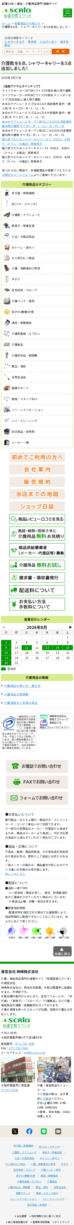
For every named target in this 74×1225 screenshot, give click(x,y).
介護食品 (52, 1181)
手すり (64, 1164)
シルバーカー (48, 42)
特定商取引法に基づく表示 (46, 1216)
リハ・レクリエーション (23, 1198)
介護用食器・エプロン (29, 1181)
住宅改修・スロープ (24, 1169)
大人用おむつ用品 (15, 1164)
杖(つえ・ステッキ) (49, 1146)
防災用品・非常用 (37, 1204)
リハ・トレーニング (53, 1198)
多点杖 (32, 42)
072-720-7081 (18, 1048)
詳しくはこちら (15, 874)
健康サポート (23, 1193)
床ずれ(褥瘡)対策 (25, 1175)
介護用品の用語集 (16, 694)
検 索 (60, 51)
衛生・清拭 (42, 1187)
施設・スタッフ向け (47, 1193)
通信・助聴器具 (49, 1175)
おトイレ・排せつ (50, 1158)
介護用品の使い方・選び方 (22, 685)
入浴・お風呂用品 (24, 1158)
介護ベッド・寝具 (51, 1169)
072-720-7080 (25, 1044)
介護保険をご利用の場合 (21, 702)
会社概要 (22, 1216)
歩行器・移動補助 (23, 1145)
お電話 (47, 1098)
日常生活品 (60, 1187)
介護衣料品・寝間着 (19, 1187)
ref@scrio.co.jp (34, 1053)
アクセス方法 (9, 1090)
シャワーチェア (15, 42)
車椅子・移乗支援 (52, 1152)
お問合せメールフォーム (18, 175)
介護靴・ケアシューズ (24, 1152)
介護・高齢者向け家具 (43, 1164)
